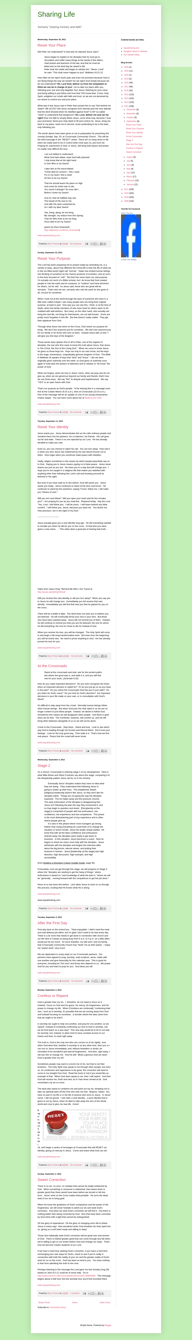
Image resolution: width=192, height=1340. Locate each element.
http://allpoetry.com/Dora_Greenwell (61, 230)
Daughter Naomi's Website (135, 51)
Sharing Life (56, 14)
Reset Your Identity (53, 427)
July (129, 161)
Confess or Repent (53, 996)
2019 (126, 79)
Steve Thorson (127, 213)
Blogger (108, 1325)
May (129, 169)
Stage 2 (44, 765)
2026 (126, 67)
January (130, 184)
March (130, 176)
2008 (126, 201)
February (131, 180)
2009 (126, 197)
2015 (126, 94)
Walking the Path (93, 398)
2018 (126, 82)
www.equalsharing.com (49, 235)
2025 (126, 71)
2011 (126, 189)
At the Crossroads (52, 666)
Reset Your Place (52, 45)
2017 (126, 86)
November (131, 113)
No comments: (76, 244)
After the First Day (52, 923)
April (129, 172)
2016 (126, 90)
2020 (126, 75)
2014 (126, 98)
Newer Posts (44, 1302)
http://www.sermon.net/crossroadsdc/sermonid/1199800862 (66, 1275)
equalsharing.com (131, 48)
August (130, 157)
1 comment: (75, 1293)
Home (74, 1302)
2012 (126, 106)
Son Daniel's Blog (131, 55)
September (132, 121)
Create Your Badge (129, 260)
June (129, 165)
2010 (126, 193)
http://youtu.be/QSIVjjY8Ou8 (51, 592)
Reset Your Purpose (54, 258)
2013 (126, 102)
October (130, 117)
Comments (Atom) (58, 1307)
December (131, 109)
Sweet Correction (52, 1180)
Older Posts (105, 1302)
